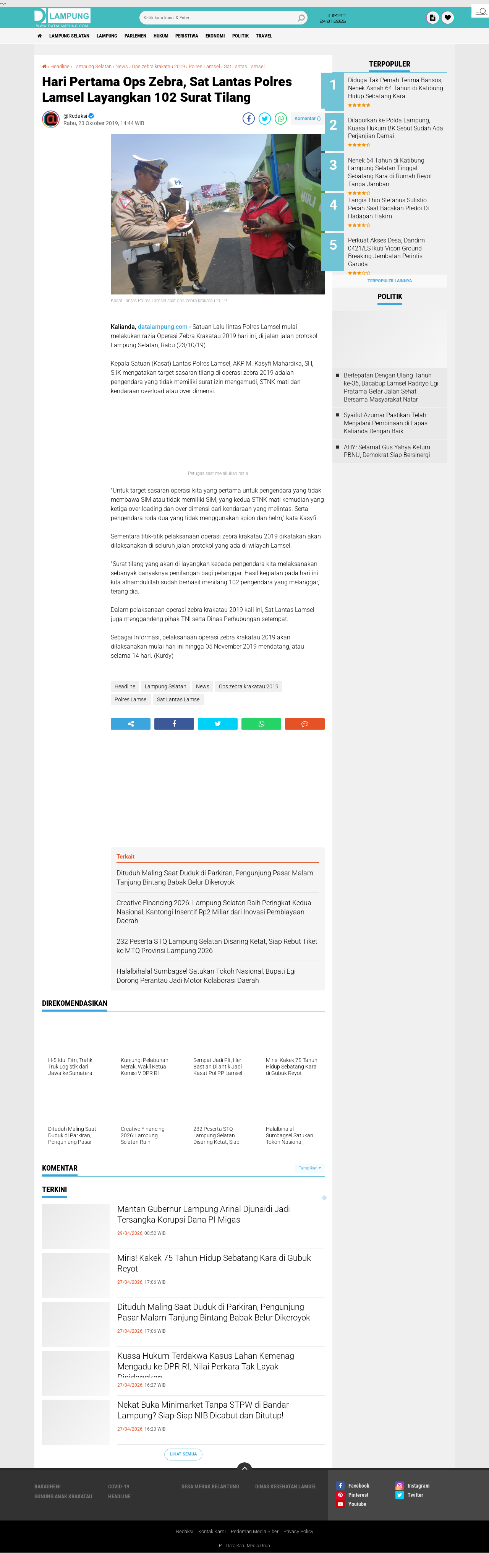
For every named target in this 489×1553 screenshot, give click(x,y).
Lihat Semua (183, 1454)
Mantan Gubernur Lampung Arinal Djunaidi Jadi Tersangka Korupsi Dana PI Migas (219, 1216)
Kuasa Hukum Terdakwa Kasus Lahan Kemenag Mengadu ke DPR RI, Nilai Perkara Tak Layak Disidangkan (220, 1370)
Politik (268, 36)
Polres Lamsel (217, 66)
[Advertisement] (72, 248)
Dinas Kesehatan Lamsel (286, 1486)
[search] (223, 17)
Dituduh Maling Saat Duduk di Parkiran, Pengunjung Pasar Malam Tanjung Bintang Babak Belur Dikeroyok (208, 1321)
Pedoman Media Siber (255, 1532)
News (127, 66)
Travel (294, 36)
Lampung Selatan (74, 36)
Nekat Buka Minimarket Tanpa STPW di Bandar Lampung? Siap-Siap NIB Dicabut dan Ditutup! (218, 1412)
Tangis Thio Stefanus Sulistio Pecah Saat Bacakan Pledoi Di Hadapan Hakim (399, 204)
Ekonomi (239, 36)
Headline (61, 66)
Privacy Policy (302, 1532)
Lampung (116, 36)
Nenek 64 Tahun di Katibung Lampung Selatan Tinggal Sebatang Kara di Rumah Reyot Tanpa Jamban (397, 169)
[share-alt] (131, 723)
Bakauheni (47, 1486)
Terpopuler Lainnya (390, 272)
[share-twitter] (265, 118)
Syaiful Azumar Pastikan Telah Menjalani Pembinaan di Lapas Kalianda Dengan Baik (385, 414)
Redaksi (179, 1532)
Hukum (177, 36)
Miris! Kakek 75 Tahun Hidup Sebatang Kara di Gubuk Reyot (215, 1265)
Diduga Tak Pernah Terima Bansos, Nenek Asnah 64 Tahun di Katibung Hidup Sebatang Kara (395, 91)
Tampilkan (310, 1168)
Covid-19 (118, 1486)
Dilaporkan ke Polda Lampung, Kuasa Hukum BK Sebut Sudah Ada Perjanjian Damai (400, 126)
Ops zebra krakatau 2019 (168, 66)
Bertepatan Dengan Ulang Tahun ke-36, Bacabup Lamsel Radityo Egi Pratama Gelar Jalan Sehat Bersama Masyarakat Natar (391, 378)
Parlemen (148, 36)
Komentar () (308, 118)
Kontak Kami (209, 1532)
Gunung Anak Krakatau (63, 1496)
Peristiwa (207, 36)
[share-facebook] (249, 118)
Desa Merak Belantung (210, 1486)
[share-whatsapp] (281, 118)
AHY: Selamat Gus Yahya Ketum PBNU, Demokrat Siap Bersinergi (387, 442)
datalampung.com (163, 326)
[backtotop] (244, 1470)
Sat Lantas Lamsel (260, 66)
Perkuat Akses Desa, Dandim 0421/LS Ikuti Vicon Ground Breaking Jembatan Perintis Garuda (397, 246)
